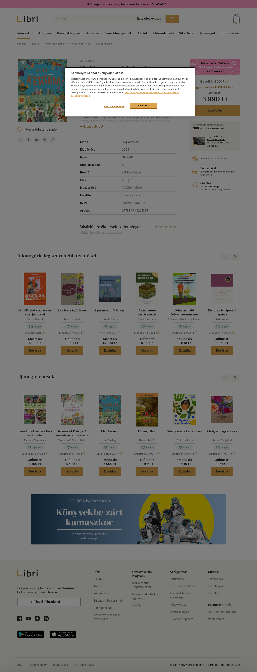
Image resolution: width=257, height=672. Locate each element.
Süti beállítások (114, 106)
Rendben (143, 105)
